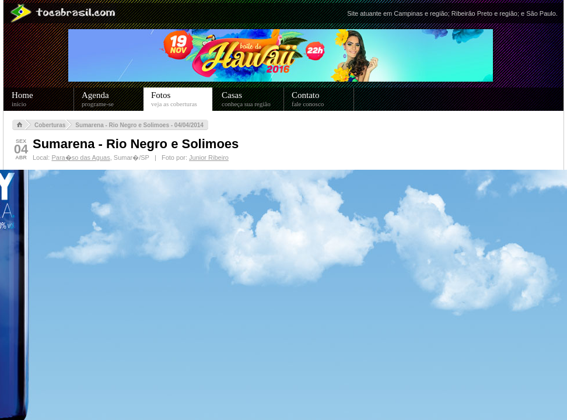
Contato (323, 99)
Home (43, 99)
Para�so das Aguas (80, 157)
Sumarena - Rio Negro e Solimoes (136, 143)
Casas (253, 99)
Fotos (181, 99)
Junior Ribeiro (209, 157)
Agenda (113, 99)
